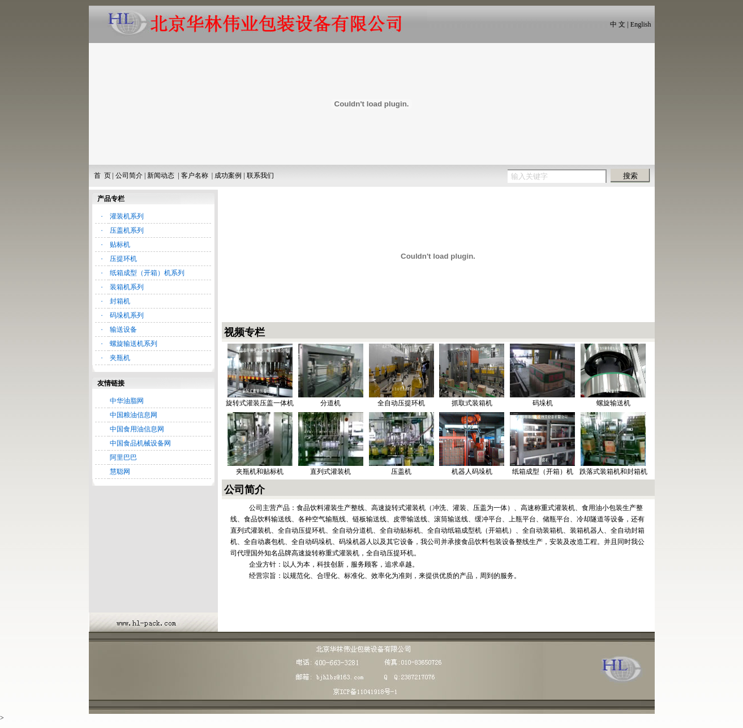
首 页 (102, 175)
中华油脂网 (127, 401)
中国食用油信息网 (137, 429)
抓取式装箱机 (472, 403)
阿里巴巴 (123, 457)
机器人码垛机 (472, 472)
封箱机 (120, 301)
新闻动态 (160, 175)
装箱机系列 (127, 287)
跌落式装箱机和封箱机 (613, 472)
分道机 (330, 403)
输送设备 (123, 329)
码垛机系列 (127, 315)
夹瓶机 (120, 358)
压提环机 (123, 259)
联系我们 (260, 175)
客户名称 (194, 175)
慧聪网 (120, 472)
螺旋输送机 (613, 403)
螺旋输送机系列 (133, 344)
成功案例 (228, 175)
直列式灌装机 (330, 472)
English (640, 24)
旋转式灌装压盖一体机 (260, 403)
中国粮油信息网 (133, 415)
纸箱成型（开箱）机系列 (147, 273)
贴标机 (120, 245)
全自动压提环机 (401, 403)
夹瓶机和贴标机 (260, 472)
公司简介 (129, 175)
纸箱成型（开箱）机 (542, 472)
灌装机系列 (127, 216)
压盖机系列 (127, 230)
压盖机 (401, 472)
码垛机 (542, 403)
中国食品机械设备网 (140, 443)
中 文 (617, 24)
